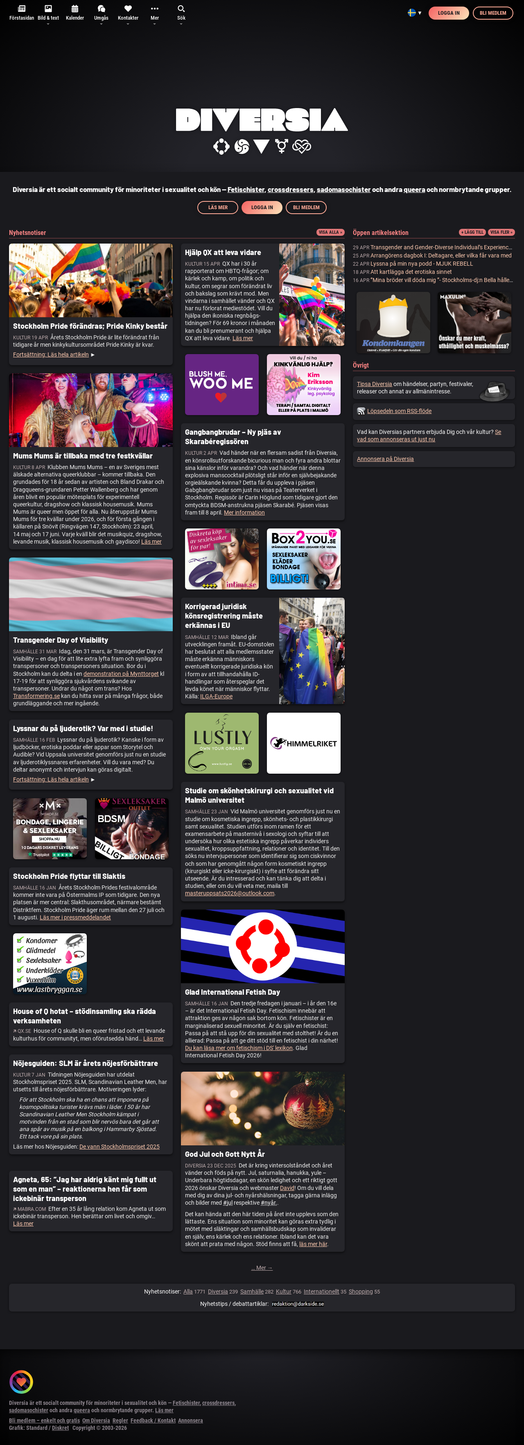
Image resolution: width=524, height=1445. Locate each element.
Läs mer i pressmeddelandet (75, 917)
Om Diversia (96, 1420)
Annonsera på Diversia (385, 459)
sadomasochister (344, 189)
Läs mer (218, 207)
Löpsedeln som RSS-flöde (394, 411)
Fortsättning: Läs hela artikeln (51, 354)
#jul (228, 1202)
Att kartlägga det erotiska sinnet (411, 272)
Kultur (283, 1291)
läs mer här (313, 1244)
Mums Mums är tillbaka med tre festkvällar (83, 455)
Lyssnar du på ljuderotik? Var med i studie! (83, 728)
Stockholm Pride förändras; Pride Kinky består (90, 325)
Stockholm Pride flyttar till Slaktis (69, 876)
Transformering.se (36, 696)
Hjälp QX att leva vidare (223, 252)
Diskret (60, 1428)
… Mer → (262, 1267)
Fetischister (246, 189)
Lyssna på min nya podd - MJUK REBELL (421, 263)
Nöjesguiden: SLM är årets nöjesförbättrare (85, 1063)
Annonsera (190, 1420)
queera (414, 189)
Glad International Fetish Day (232, 991)
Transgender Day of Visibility (60, 639)
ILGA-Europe (216, 696)
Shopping (361, 1291)
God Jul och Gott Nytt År (225, 1153)
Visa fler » (501, 232)
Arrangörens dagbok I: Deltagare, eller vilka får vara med (441, 255)
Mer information (244, 512)
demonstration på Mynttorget (121, 674)
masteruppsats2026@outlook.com (229, 893)
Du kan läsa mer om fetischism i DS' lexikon (239, 1048)
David (287, 1188)
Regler (120, 1420)
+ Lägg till (472, 232)
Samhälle (252, 1291)
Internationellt (321, 1291)
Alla (188, 1291)
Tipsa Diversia (374, 384)
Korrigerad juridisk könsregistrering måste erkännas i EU (224, 616)
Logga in (449, 13)
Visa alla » (330, 232)
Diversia (218, 1291)
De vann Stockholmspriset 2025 (119, 1146)
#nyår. (269, 1202)
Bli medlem (493, 13)
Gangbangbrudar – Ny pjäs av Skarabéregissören (233, 436)
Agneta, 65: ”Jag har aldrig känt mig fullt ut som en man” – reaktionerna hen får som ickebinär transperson (84, 1189)
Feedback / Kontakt (153, 1420)
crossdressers (291, 189)
